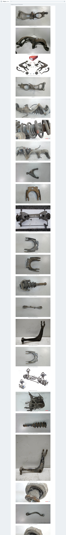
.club (6, 1)
